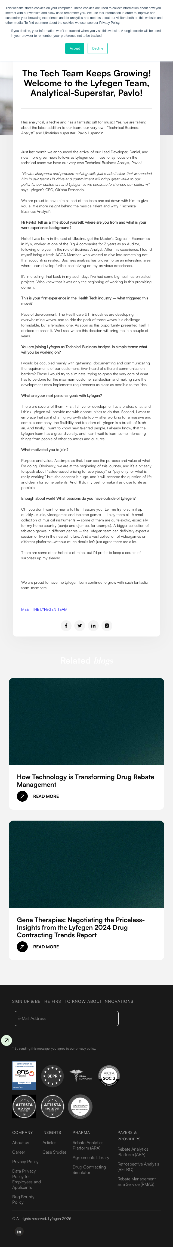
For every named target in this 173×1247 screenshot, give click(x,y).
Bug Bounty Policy (23, 1199)
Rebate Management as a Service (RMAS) (137, 1181)
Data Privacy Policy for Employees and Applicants (26, 1179)
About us (20, 1142)
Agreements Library (91, 1157)
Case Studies (54, 1152)
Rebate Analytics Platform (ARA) (88, 1145)
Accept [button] (75, 48)
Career (18, 1152)
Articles (49, 1142)
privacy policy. (86, 1048)
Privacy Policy (25, 1161)
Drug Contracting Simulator (89, 1169)
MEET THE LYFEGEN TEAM (44, 609)
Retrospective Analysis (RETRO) (138, 1166)
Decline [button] (97, 48)
